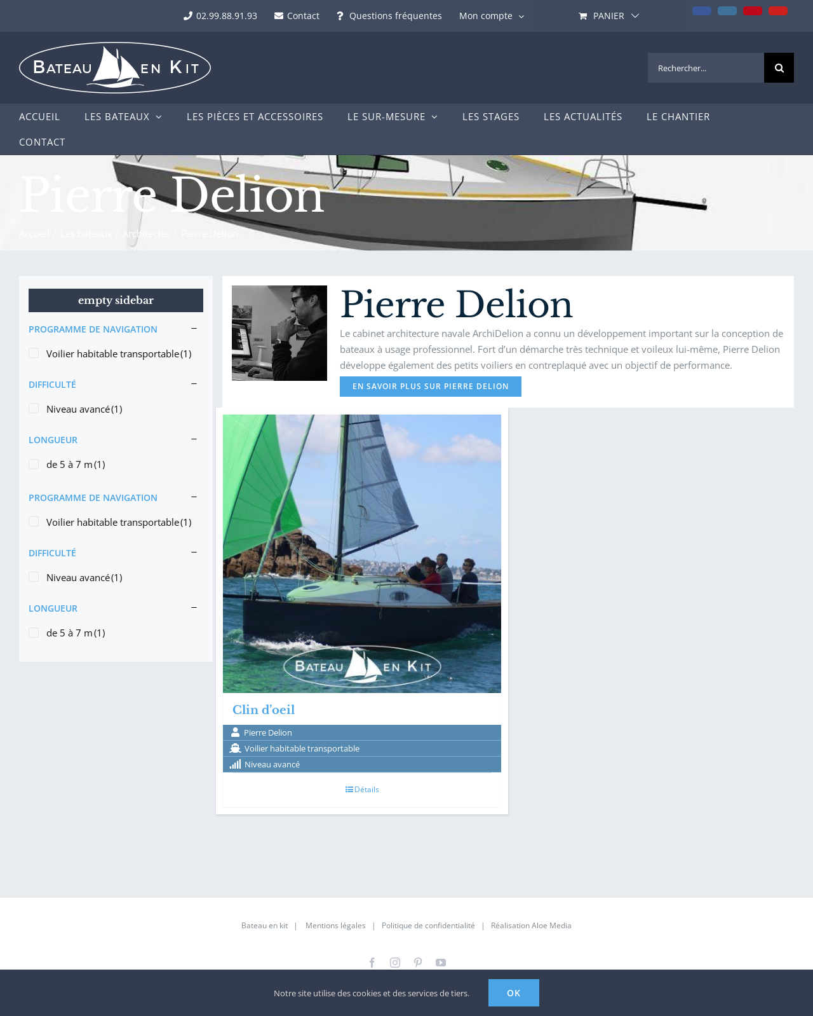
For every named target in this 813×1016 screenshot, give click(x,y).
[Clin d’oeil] (362, 554)
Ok (514, 993)
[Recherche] (779, 68)
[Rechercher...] (706, 68)
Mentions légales (336, 925)
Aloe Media (552, 925)
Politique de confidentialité (428, 925)
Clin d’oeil (263, 710)
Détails (366, 789)
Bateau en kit (264, 925)
